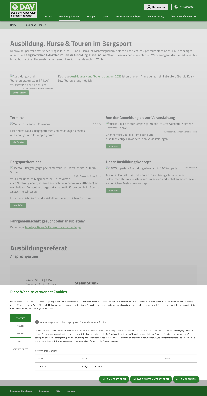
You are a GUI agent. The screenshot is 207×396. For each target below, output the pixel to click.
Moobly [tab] (20, 325)
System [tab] (20, 333)
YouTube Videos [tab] (20, 349)
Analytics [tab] (20, 318)
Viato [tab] (20, 341)
